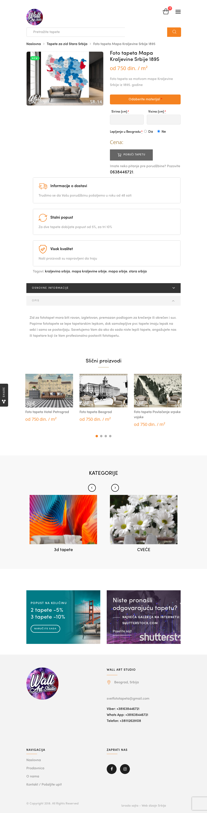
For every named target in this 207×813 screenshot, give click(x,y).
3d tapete (63, 550)
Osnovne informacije (50, 288)
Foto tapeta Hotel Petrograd (47, 412)
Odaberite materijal (145, 99)
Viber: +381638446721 (123, 709)
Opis (35, 300)
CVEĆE (143, 550)
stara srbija (138, 271)
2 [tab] (101, 436)
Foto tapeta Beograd (96, 412)
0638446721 (121, 172)
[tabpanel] (49, 398)
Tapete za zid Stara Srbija (67, 44)
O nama (32, 776)
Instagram (125, 769)
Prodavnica (35, 768)
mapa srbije (117, 271)
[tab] (103, 288)
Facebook (112, 769)
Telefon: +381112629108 (124, 721)
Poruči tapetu (134, 154)
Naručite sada (45, 628)
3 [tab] (106, 436)
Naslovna (33, 44)
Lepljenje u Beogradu (125, 132)
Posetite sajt (122, 631)
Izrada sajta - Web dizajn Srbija (143, 805)
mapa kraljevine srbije (89, 271)
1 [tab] (97, 436)
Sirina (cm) (119, 111)
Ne (161, 132)
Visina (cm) (156, 111)
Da (148, 132)
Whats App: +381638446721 (127, 715)
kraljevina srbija (57, 271)
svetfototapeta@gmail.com (128, 698)
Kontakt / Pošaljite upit (44, 784)
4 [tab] (110, 436)
